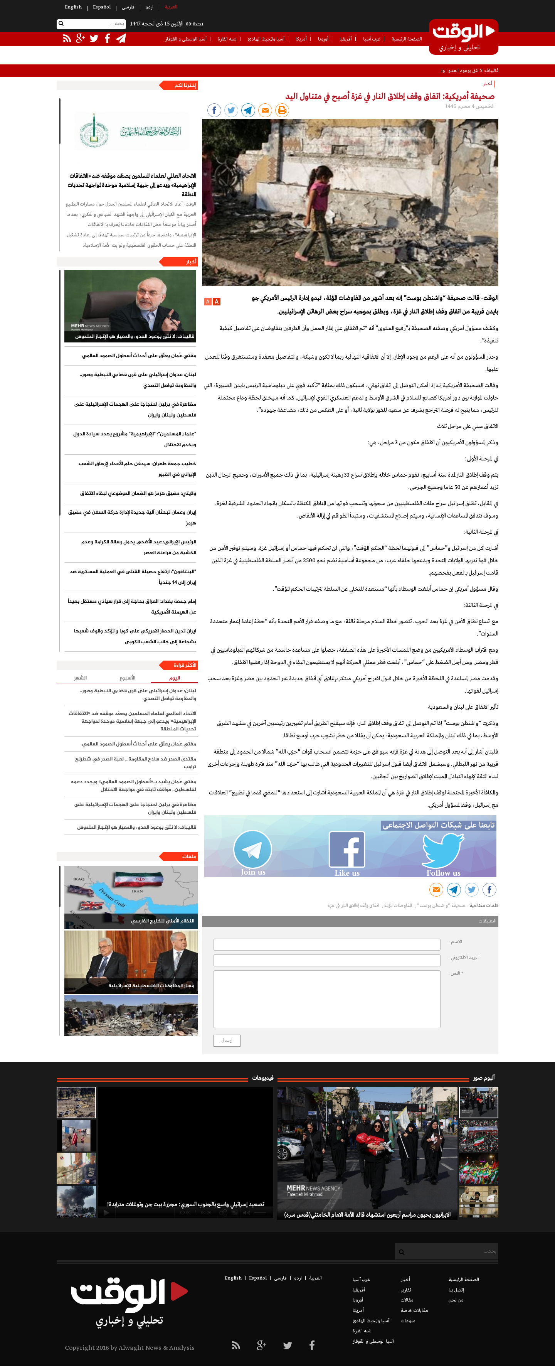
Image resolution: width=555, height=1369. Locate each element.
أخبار (191, 262)
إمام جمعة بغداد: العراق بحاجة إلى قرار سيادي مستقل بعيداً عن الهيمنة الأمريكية (132, 607)
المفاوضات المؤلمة (398, 906)
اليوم (174, 678)
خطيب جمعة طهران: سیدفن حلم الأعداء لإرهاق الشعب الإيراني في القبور (137, 469)
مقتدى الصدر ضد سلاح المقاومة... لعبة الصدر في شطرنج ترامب (135, 763)
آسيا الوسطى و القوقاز (186, 39)
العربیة (171, 7)
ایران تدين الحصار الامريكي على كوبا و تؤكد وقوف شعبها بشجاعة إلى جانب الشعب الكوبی (135, 636)
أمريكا (301, 39)
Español (102, 7)
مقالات (407, 1300)
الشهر (80, 678)
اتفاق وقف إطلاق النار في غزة (354, 906)
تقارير (406, 1290)
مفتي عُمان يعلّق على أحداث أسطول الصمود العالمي (139, 356)
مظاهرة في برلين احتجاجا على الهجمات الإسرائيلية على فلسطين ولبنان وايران (135, 410)
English (73, 7)
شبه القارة (227, 39)
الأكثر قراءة (185, 665)
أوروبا (323, 39)
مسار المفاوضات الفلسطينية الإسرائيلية (151, 986)
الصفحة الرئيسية (407, 39)
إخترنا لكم (185, 85)
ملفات (189, 857)
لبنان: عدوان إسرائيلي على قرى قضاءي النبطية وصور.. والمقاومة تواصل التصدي (138, 380)
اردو (149, 7)
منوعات (408, 1321)
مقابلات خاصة (414, 1311)
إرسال (227, 1040)
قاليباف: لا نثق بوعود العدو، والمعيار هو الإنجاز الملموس (134, 337)
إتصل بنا (456, 1290)
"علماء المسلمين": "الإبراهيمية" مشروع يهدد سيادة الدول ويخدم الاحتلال (134, 439)
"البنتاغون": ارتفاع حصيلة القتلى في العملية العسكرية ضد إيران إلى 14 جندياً (133, 577)
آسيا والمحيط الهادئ (266, 39)
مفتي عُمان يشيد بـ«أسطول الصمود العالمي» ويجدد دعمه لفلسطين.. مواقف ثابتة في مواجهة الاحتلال (133, 786)
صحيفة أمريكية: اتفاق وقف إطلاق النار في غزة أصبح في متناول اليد (389, 96)
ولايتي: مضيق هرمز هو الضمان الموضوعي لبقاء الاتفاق (138, 493)
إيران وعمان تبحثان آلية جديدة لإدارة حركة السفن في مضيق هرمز (132, 518)
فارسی (128, 7)
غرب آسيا (371, 39)
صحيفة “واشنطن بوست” (441, 906)
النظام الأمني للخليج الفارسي (162, 921)
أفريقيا (346, 39)
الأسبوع (127, 678)
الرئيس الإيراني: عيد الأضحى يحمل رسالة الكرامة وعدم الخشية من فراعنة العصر (138, 547)
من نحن (456, 1300)
